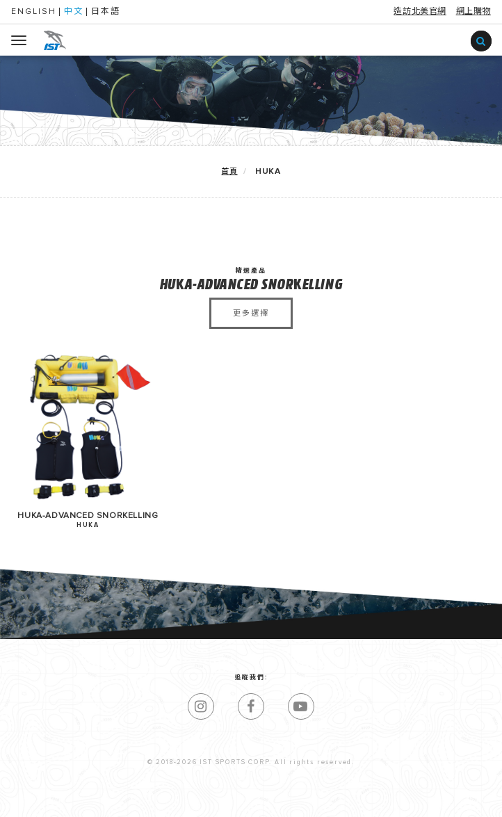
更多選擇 (251, 313)
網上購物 (473, 12)
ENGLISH (33, 12)
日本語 (105, 12)
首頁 (229, 171)
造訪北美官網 (420, 12)
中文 (73, 12)
